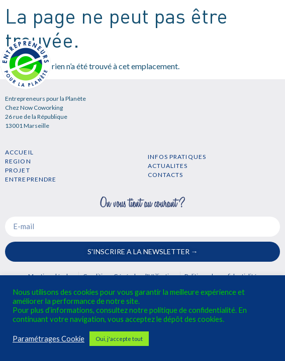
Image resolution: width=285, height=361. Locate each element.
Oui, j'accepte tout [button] (119, 338)
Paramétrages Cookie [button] (48, 338)
